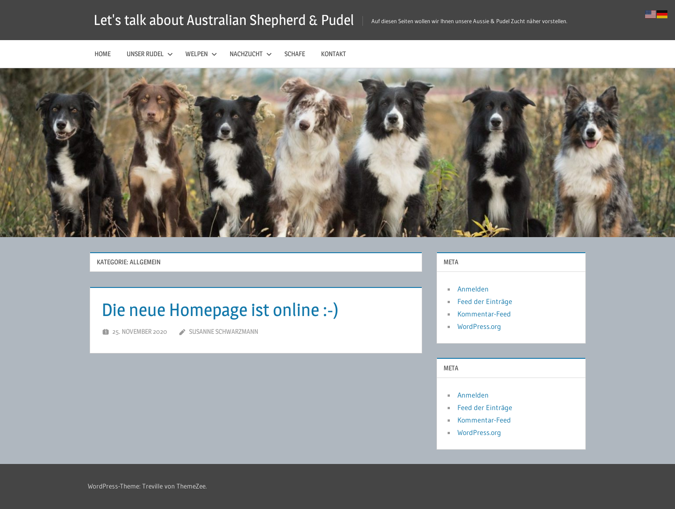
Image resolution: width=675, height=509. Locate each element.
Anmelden (473, 288)
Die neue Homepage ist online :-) (220, 309)
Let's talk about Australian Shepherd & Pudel (224, 20)
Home (103, 53)
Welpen (201, 53)
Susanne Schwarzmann (223, 331)
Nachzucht (251, 53)
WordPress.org (479, 326)
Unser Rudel (150, 53)
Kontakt (333, 53)
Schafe (294, 53)
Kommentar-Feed (484, 313)
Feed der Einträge (484, 301)
